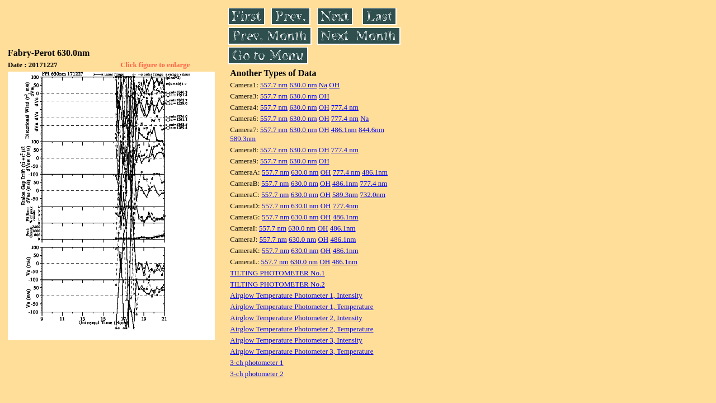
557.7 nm (274, 85)
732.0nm (372, 194)
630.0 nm (303, 85)
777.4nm (346, 206)
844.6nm (371, 129)
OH (334, 85)
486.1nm (344, 129)
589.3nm (243, 138)
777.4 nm (345, 107)
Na (323, 85)
